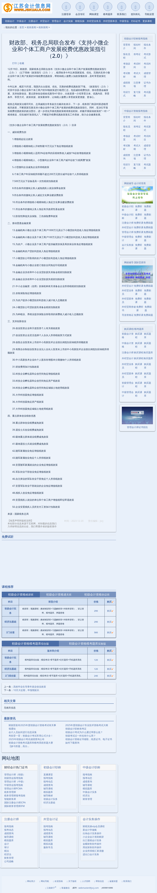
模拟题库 (48, 792)
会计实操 (68, 21)
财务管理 (87, 799)
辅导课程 (48, 788)
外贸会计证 (50, 819)
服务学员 (48, 847)
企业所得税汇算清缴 (93, 850)
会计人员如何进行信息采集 (23, 732)
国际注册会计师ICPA (15, 802)
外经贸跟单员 (110, 21)
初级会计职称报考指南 (136, 38)
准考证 (137, 54)
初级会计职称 (52, 767)
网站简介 (30, 881)
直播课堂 (48, 774)
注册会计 (33, 21)
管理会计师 (128, 232)
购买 (110, 610)
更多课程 (147, 21)
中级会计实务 (90, 792)
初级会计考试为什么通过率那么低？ (84, 732)
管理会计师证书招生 (137, 427)
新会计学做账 (90, 829)
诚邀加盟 (113, 881)
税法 (6, 850)
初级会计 (9, 21)
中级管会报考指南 (13, 785)
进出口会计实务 (91, 854)
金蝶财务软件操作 (92, 843)
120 (96, 659)
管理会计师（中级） (14, 781)
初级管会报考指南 (13, 778)
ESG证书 (135, 21)
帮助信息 (99, 881)
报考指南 (48, 778)
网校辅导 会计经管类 (135, 183)
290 (96, 610)
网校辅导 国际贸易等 (135, 262)
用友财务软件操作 (92, 847)
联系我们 (126, 881)
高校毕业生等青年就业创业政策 (29, 686)
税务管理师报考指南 (14, 795)
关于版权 (71, 881)
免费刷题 (147, 208)
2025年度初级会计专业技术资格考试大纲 (86, 725)
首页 (21, 27)
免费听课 (138, 208)
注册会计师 (11, 819)
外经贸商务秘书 (129, 308)
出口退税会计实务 (92, 840)
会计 (6, 843)
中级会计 (21, 21)
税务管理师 (10, 792)
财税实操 (79, 21)
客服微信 (65, 887)
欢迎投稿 (58, 881)
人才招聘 (85, 881)
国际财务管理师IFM (14, 806)
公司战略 (9, 861)
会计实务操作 (91, 819)
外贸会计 (44, 21)
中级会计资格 (128, 344)
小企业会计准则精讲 (93, 836)
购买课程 (138, 335)
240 (96, 675)
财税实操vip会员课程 (94, 826)
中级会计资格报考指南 (136, 111)
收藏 (21, 63)
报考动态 (48, 781)
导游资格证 (128, 315)
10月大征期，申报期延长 (26, 690)
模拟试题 (48, 843)
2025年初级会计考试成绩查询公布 (26, 739)
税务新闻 (31, 27)
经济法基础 (49, 802)
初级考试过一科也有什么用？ (80, 735)
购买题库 (147, 335)
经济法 (86, 795)
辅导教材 (48, 795)
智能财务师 (10, 799)
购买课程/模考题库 (134, 329)
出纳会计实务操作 (92, 833)
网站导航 (44, 881)
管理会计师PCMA (13, 788)
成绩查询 (48, 785)
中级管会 (124, 21)
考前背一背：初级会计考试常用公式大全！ (31, 735)
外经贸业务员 (94, 21)
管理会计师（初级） (14, 774)
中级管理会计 (128, 238)
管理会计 (56, 21)
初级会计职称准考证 (75, 728)
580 (96, 632)
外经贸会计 (128, 227)
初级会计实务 (50, 799)
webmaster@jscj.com (88, 887)
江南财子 (50, 887)
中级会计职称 (91, 767)
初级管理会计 (128, 384)
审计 (6, 847)
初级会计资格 (128, 335)
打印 (14, 63)
